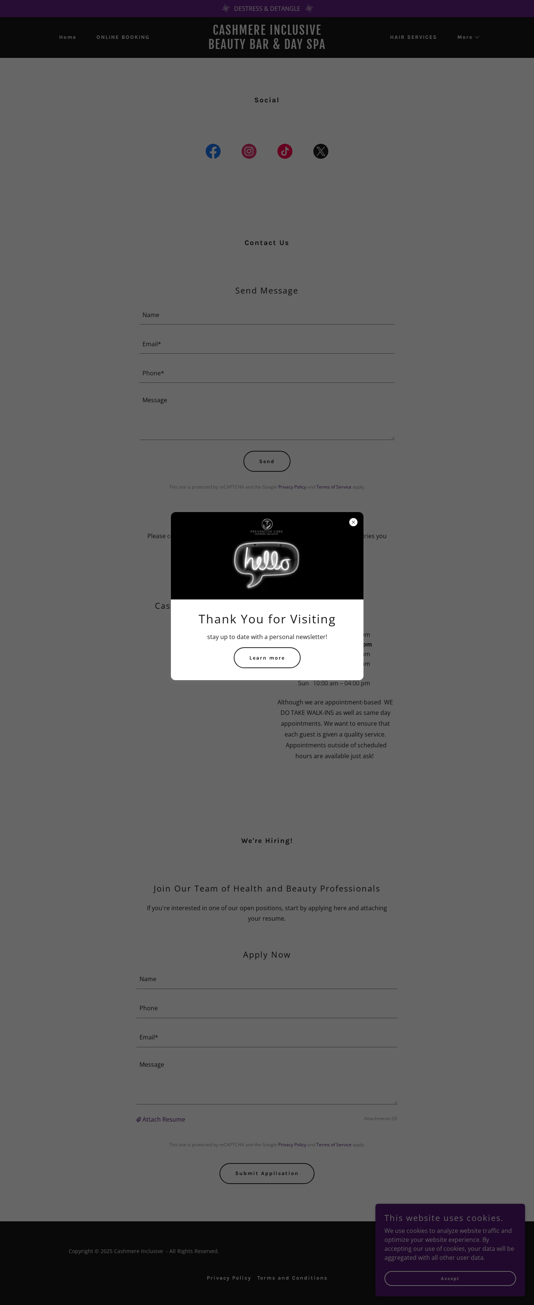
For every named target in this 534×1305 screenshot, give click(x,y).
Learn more (267, 658)
